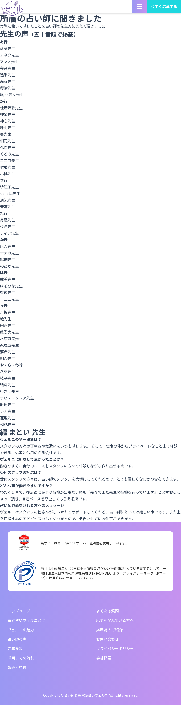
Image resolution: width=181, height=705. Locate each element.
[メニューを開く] (139, 6)
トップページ (19, 611)
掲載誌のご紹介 (109, 629)
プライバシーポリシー (115, 648)
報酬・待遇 (17, 667)
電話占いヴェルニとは (26, 620)
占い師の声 (17, 639)
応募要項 (15, 648)
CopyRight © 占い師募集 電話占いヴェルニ (75, 695)
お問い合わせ (107, 639)
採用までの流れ (21, 658)
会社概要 (103, 658)
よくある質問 (107, 611)
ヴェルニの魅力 (21, 629)
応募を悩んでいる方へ (115, 620)
